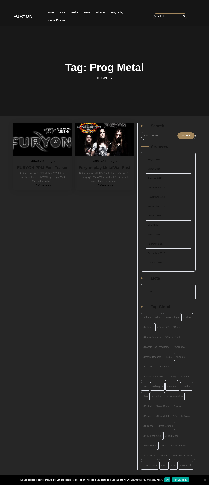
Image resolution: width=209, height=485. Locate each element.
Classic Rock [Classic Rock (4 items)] (173, 337)
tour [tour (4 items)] (165, 465)
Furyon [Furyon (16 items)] (186, 376)
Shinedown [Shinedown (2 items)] (150, 455)
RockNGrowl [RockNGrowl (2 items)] (179, 445)
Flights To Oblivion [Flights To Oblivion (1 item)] (154, 376)
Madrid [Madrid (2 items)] (148, 406)
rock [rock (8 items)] (164, 445)
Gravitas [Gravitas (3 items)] (173, 386)
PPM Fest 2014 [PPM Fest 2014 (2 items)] (152, 435)
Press (87, 12)
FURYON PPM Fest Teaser (42, 167)
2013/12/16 (99, 161)
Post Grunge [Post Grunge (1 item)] (166, 425)
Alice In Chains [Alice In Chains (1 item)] (152, 317)
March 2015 (154, 168)
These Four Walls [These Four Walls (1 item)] (183, 455)
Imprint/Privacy (56, 20)
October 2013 (155, 262)
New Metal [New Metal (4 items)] (163, 416)
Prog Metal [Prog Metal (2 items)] (173, 435)
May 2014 (153, 225)
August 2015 (154, 159)
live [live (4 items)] (146, 396)
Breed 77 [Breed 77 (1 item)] (164, 327)
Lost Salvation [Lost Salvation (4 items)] (175, 396)
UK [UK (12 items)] (174, 465)
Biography (117, 12)
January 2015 (155, 178)
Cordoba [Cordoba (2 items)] (180, 346)
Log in (151, 291)
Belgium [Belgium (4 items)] (148, 327)
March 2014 (154, 234)
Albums (100, 12)
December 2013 (156, 253)
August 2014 (154, 215)
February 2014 (156, 243)
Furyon (51, 161)
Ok (167, 480)
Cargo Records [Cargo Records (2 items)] (152, 337)
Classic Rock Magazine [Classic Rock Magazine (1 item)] (156, 346)
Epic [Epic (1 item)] (169, 356)
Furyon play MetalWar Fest (104, 167)
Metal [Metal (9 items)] (178, 406)
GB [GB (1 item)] (146, 386)
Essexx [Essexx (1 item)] (181, 356)
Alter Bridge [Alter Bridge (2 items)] (172, 317)
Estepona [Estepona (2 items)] (149, 366)
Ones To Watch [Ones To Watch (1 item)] (182, 416)
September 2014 (157, 206)
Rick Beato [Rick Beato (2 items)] (150, 445)
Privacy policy (180, 480)
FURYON (22, 16)
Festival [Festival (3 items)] (164, 366)
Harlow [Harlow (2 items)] (187, 386)
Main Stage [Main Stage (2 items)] (163, 406)
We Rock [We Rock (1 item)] (187, 465)
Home (50, 12)
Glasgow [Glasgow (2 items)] (158, 386)
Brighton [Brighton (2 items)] (178, 327)
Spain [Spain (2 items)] (165, 455)
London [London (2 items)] (157, 396)
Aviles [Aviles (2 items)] (188, 317)
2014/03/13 (37, 161)
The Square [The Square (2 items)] (150, 465)
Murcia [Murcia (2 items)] (147, 416)
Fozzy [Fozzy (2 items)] (173, 376)
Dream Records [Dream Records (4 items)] (152, 356)
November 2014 (156, 196)
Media (74, 12)
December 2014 (156, 187)
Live (62, 12)
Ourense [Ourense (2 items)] (148, 425)
